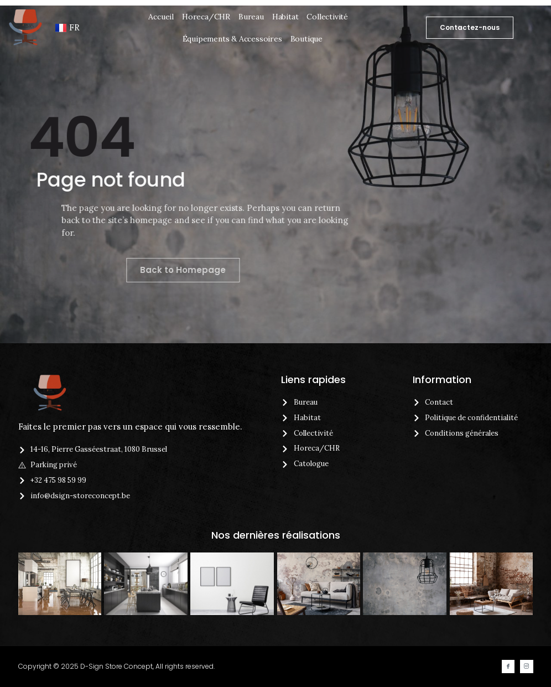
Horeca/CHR (206, 17)
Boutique (306, 39)
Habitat (285, 17)
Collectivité (327, 17)
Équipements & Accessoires (232, 39)
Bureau (251, 17)
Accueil (161, 17)
